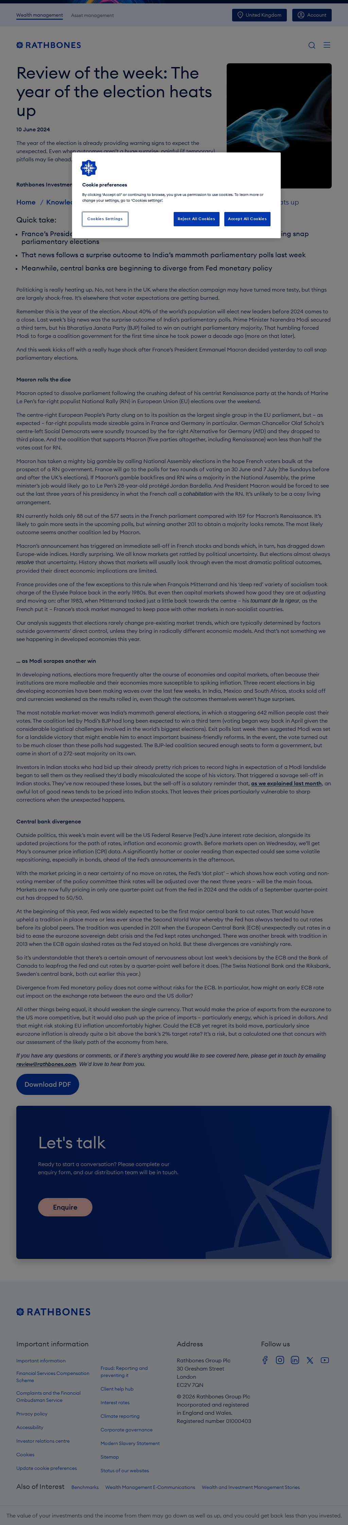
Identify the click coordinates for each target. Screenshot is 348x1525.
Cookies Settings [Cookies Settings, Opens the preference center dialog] (105, 218)
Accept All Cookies (247, 218)
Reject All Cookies (196, 218)
